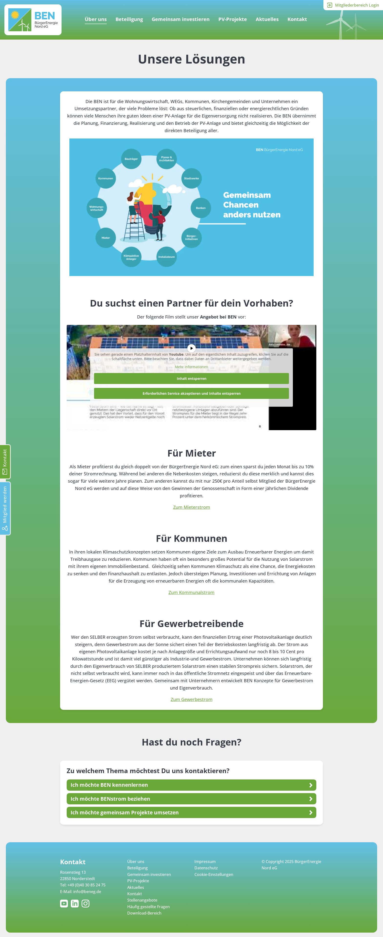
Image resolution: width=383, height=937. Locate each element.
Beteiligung (129, 19)
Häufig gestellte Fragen (148, 906)
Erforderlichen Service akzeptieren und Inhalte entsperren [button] (192, 393)
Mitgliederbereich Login (357, 5)
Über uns (96, 19)
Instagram (86, 903)
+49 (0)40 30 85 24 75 (86, 885)
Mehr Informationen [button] (191, 367)
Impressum (205, 861)
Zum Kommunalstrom (191, 592)
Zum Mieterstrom (191, 507)
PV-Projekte (232, 19)
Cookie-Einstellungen (213, 874)
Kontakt (297, 19)
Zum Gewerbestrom (192, 699)
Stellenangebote (142, 900)
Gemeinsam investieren (181, 19)
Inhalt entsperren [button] (191, 378)
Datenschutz (206, 868)
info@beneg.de (87, 891)
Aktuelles (267, 19)
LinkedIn (76, 903)
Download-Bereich (144, 913)
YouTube (65, 903)
